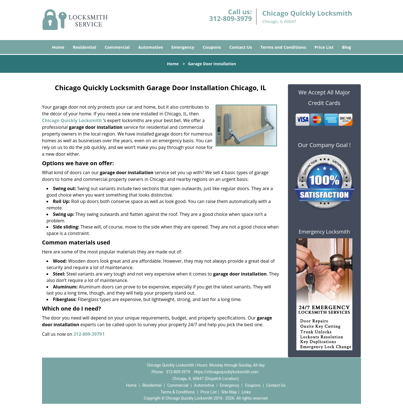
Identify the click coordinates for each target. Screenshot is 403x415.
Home (58, 47)
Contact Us (240, 47)
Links (246, 392)
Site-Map (229, 392)
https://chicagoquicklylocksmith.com (226, 372)
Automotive (150, 47)
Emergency (182, 47)
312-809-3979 (230, 18)
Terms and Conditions (283, 47)
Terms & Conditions (178, 392)
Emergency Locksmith (324, 231)
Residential (84, 47)
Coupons (212, 47)
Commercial (117, 47)
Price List (324, 47)
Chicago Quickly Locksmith (72, 120)
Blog (346, 47)
